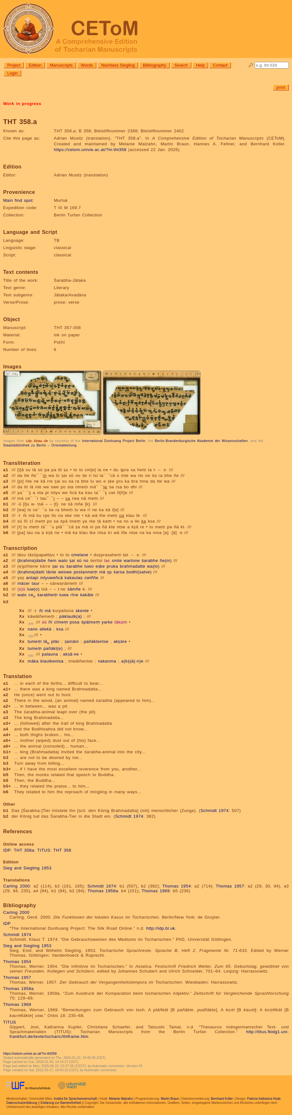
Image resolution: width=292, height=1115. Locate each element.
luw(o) (33, 588)
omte (117, 560)
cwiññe (91, 577)
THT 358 (62, 850)
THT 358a (24, 850)
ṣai (72, 560)
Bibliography (154, 65)
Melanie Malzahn (121, 1098)
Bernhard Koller (222, 1098)
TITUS (43, 850)
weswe (65, 571)
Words (87, 65)
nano (33, 628)
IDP (7, 850)
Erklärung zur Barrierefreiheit (61, 1102)
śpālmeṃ (90, 621)
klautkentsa (52, 660)
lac (107, 560)
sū (79, 560)
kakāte (86, 594)
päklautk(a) (70, 616)
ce (32, 594)
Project (13, 65)
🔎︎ (250, 65)
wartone (132, 560)
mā (102, 571)
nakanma (107, 660)
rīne (74, 594)
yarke (107, 621)
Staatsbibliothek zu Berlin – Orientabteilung (40, 445)
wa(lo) (153, 566)
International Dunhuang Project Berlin (113, 441)
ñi (41, 610)
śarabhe (150, 560)
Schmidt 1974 (214, 810)
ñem (52, 560)
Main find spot (18, 200)
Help (200, 65)
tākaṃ (121, 621)
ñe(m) (166, 560)
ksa (59, 628)
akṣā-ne (71, 653)
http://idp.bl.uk (160, 928)
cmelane (79, 554)
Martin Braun (170, 1098)
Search (181, 65)
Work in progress (22, 103)
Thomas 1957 (230, 885)
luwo (89, 566)
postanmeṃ (85, 571)
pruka (112, 566)
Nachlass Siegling (118, 65)
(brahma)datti (31, 571)
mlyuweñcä (51, 577)
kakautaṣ (74, 577)
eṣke (100, 566)
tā (46, 641)
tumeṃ (34, 641)
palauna (50, 653)
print (280, 87)
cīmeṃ (61, 621)
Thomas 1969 (156, 890)
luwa (63, 594)
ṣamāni (72, 641)
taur (36, 583)
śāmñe (74, 588)
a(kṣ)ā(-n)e (132, 660)
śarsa (119, 571)
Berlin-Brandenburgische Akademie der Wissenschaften (201, 441)
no (85, 560)
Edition (35, 65)
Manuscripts (61, 65)
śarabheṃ (47, 594)
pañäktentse (96, 641)
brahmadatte (132, 566)
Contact (220, 65)
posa (74, 621)
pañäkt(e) (53, 648)
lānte (51, 571)
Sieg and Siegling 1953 (27, 867)
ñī (50, 621)
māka (33, 660)
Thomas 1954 (176, 885)
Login (12, 73)
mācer (23, 583)
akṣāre (120, 641)
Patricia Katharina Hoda (264, 1098)
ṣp (109, 571)
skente (82, 610)
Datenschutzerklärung (21, 1102)
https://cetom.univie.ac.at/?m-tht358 (90, 149)
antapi (32, 577)
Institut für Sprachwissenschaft (75, 1098)
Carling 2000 (16, 885)
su (62, 566)
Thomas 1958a (102, 890)
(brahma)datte (31, 560)
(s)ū (21, 588)
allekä (46, 628)
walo (62, 560)
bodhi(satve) (138, 571)
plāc (55, 641)
